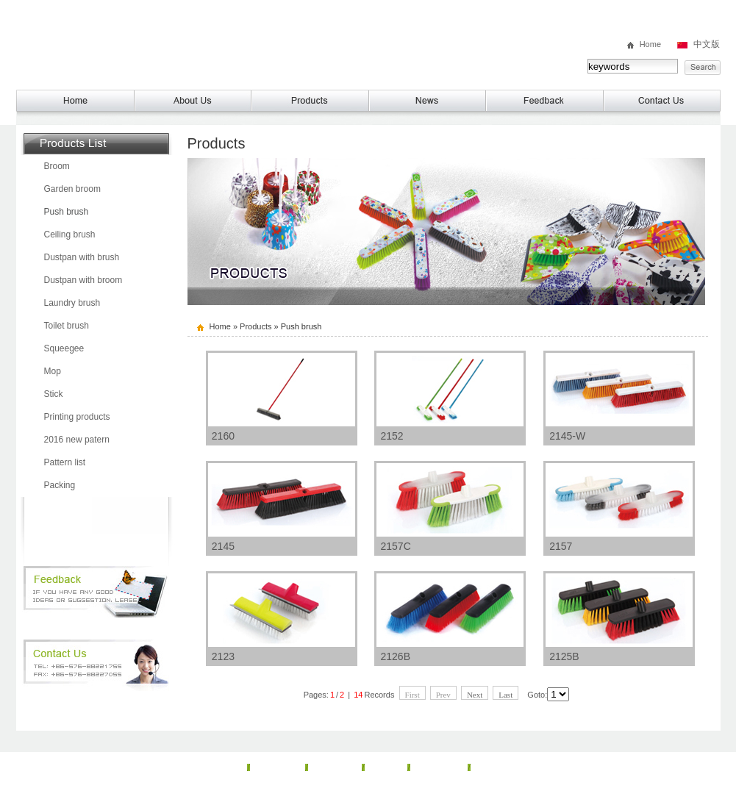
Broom (57, 166)
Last (505, 694)
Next (474, 694)
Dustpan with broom (83, 280)
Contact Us (501, 766)
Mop (52, 371)
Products (255, 326)
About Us (277, 766)
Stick (53, 394)
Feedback (439, 766)
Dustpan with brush (82, 257)
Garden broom (72, 189)
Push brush (66, 212)
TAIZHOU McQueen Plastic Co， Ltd (174, 45)
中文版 (706, 44)
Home (650, 44)
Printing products (77, 417)
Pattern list (65, 462)
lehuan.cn (525, 791)
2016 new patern (77, 439)
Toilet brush (66, 326)
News (386, 766)
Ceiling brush (70, 234)
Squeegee (64, 348)
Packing (60, 485)
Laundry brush (72, 303)
